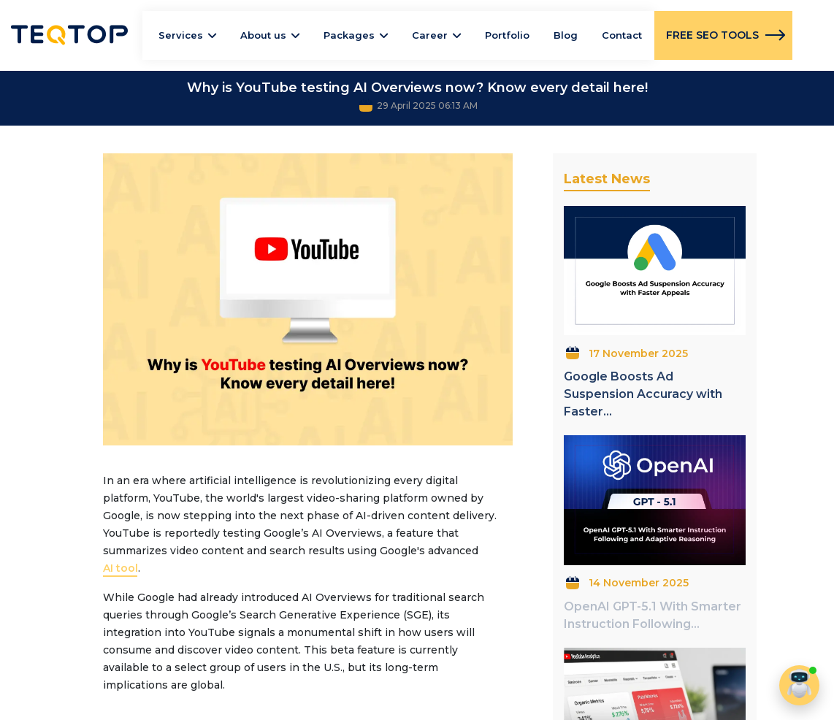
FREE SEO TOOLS (712, 35)
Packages (349, 35)
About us (263, 35)
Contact (622, 35)
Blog (566, 35)
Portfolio (507, 35)
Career (430, 35)
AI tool (120, 568)
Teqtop (69, 35)
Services (180, 35)
